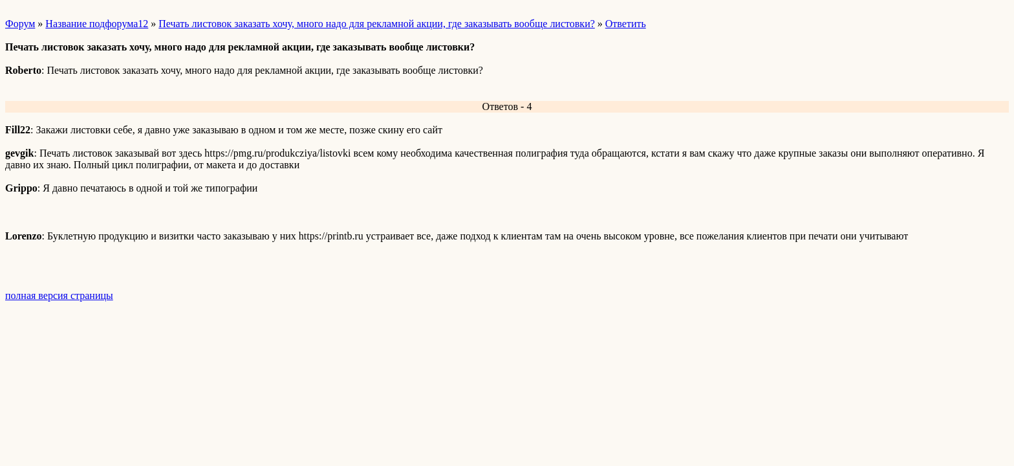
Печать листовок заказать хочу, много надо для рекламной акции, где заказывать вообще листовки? (376, 23)
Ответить (625, 23)
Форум (20, 23)
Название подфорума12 (96, 23)
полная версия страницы (59, 295)
